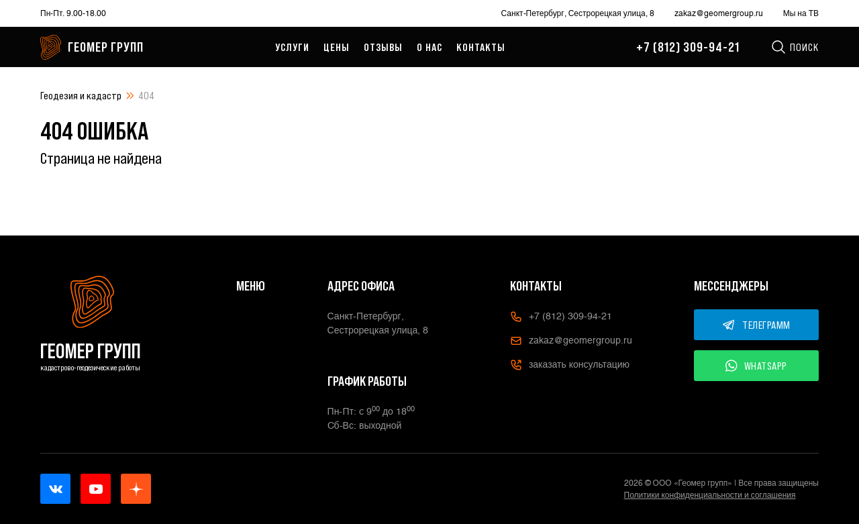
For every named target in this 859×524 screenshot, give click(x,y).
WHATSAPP (756, 365)
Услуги (292, 47)
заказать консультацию (569, 365)
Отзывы (383, 47)
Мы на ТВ (801, 13)
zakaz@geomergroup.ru (718, 13)
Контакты (480, 47)
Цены (336, 47)
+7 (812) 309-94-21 (688, 47)
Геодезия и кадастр (80, 95)
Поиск (794, 47)
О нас (429, 47)
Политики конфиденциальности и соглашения (710, 495)
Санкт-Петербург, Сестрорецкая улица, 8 (577, 13)
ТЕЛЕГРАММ (756, 324)
